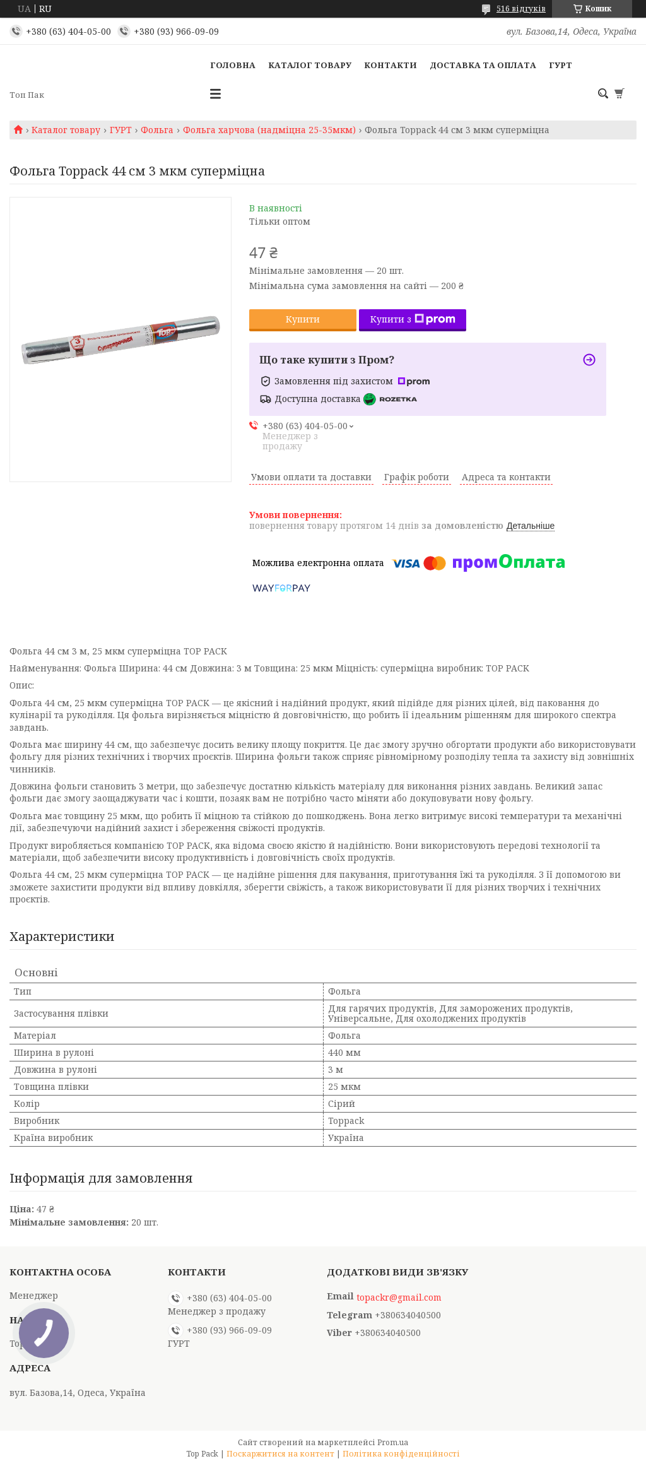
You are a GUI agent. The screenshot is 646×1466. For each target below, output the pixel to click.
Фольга (157, 130)
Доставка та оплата (483, 65)
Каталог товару (309, 65)
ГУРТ (560, 65)
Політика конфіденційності (401, 1453)
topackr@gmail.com (399, 1297)
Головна (232, 65)
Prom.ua (392, 1442)
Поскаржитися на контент (280, 1453)
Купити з (412, 319)
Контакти (390, 65)
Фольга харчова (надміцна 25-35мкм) (269, 130)
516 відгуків (521, 8)
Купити (303, 319)
